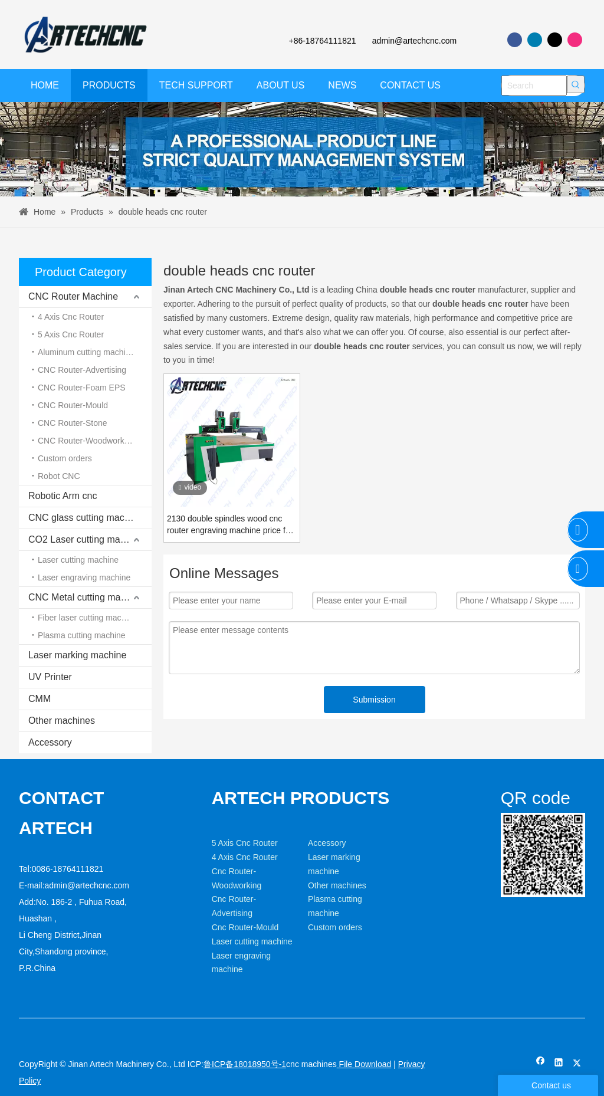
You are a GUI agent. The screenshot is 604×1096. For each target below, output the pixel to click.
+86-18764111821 (321, 40)
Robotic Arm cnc (62, 496)
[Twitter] (554, 39)
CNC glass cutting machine (85, 518)
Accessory (50, 742)
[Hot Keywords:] (576, 84)
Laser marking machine (77, 655)
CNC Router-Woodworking (86, 440)
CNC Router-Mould (73, 405)
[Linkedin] (534, 39)
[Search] (534, 86)
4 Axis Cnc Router (71, 316)
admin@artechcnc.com (414, 40)
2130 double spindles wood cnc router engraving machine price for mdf (230, 525)
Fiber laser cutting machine (87, 617)
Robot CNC (59, 476)
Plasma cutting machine (82, 635)
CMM (39, 699)
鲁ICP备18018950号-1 (244, 1064)
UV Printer (50, 677)
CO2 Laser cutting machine (85, 539)
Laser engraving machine (84, 577)
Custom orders (65, 458)
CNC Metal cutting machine (85, 597)
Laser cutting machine (78, 560)
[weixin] (510, 822)
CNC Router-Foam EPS (82, 387)
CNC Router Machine (73, 296)
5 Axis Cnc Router (71, 334)
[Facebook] (514, 39)
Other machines (61, 721)
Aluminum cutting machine (86, 352)
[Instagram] (574, 39)
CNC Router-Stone (72, 423)
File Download (364, 1064)
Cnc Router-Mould (245, 927)
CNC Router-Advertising (82, 370)
